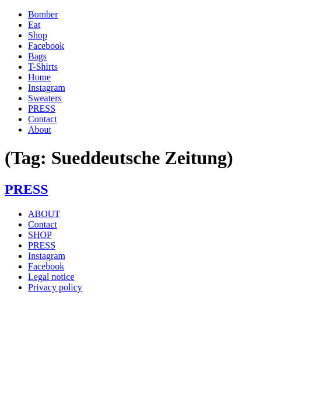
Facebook (46, 46)
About (39, 129)
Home (39, 77)
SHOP (40, 235)
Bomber (43, 14)
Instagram (46, 88)
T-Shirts (43, 67)
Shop (37, 35)
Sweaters (45, 98)
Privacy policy (55, 287)
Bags (37, 56)
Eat (34, 25)
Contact (42, 119)
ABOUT (44, 214)
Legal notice (51, 277)
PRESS (41, 108)
